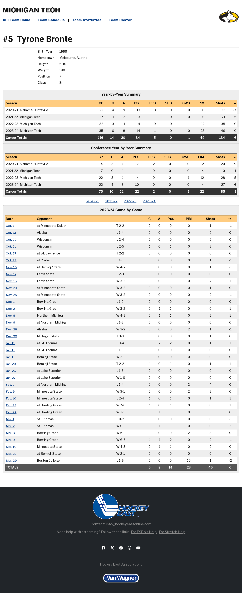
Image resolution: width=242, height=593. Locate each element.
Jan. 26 (11, 371)
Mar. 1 (10, 419)
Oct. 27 (11, 253)
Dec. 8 (10, 315)
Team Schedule (51, 20)
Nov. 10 (11, 267)
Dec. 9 (10, 322)
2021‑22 (111, 201)
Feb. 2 (10, 384)
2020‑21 (92, 201)
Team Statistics (87, 20)
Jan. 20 (11, 364)
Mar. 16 (11, 447)
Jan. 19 (11, 357)
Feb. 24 (11, 412)
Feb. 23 (11, 405)
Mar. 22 (11, 453)
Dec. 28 (11, 329)
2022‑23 (130, 201)
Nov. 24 (11, 288)
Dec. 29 (11, 336)
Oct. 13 (11, 232)
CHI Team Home (17, 20)
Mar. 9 (10, 440)
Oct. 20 (11, 239)
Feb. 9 (10, 391)
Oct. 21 (11, 246)
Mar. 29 (11, 460)
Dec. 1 (10, 301)
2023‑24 (150, 201)
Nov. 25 (11, 295)
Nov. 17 (11, 274)
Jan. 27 (11, 377)
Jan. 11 (10, 343)
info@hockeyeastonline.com (128, 524)
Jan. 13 (10, 350)
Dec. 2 (10, 308)
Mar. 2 (10, 426)
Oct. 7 (10, 226)
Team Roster (120, 20)
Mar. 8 (10, 433)
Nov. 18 (11, 281)
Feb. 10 (11, 398)
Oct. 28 (11, 260)
